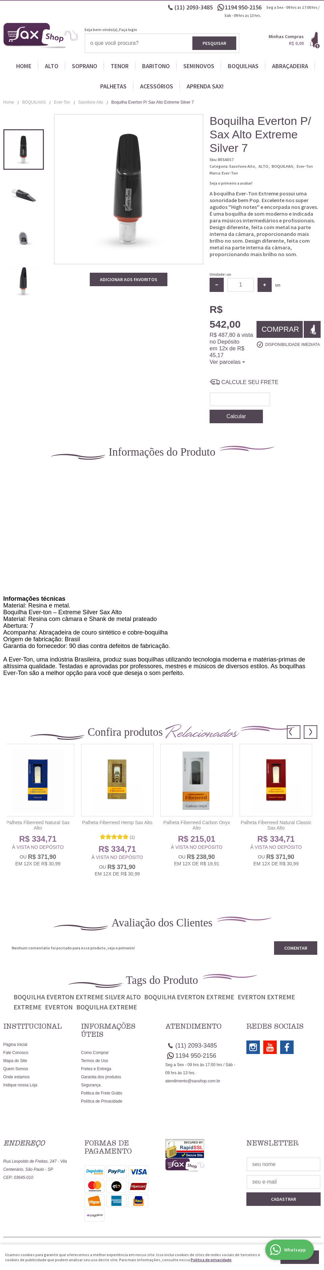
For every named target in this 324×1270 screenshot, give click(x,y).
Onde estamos (16, 1077)
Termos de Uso (94, 1060)
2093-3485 (193, 7)
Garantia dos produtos (101, 1077)
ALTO (51, 66)
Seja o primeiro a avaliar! (231, 183)
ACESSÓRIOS (156, 86)
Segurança (91, 1085)
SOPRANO (84, 66)
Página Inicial (15, 1044)
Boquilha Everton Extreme (189, 997)
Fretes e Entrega (96, 1068)
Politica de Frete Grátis (101, 1093)
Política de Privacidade (101, 1101)
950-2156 (244, 7)
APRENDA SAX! (205, 86)
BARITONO (156, 66)
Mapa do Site (15, 1060)
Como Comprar (95, 1052)
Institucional (32, 1026)
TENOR (120, 66)
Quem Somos (15, 1068)
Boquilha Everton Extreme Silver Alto (77, 997)
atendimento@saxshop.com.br (192, 1081)
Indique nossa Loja (20, 1085)
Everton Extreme (266, 997)
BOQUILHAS (243, 66)
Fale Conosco (15, 1052)
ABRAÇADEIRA (290, 66)
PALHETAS (113, 86)
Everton (59, 1007)
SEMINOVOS (198, 66)
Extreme (28, 1007)
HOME (23, 66)
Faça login (128, 29)
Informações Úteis (108, 1030)
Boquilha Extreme (106, 1007)
